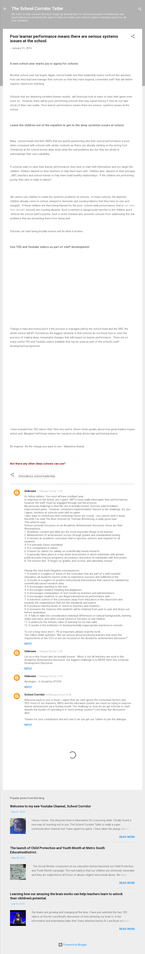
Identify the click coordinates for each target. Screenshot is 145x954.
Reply (28, 643)
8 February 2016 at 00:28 (58, 694)
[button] (133, 37)
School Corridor (34, 694)
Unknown (30, 491)
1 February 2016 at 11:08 (50, 651)
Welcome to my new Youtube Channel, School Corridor (50, 806)
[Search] (140, 9)
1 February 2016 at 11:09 (50, 676)
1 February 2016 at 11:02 (50, 491)
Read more (127, 837)
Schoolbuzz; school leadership (37, 476)
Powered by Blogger (72, 944)
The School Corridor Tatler (37, 8)
